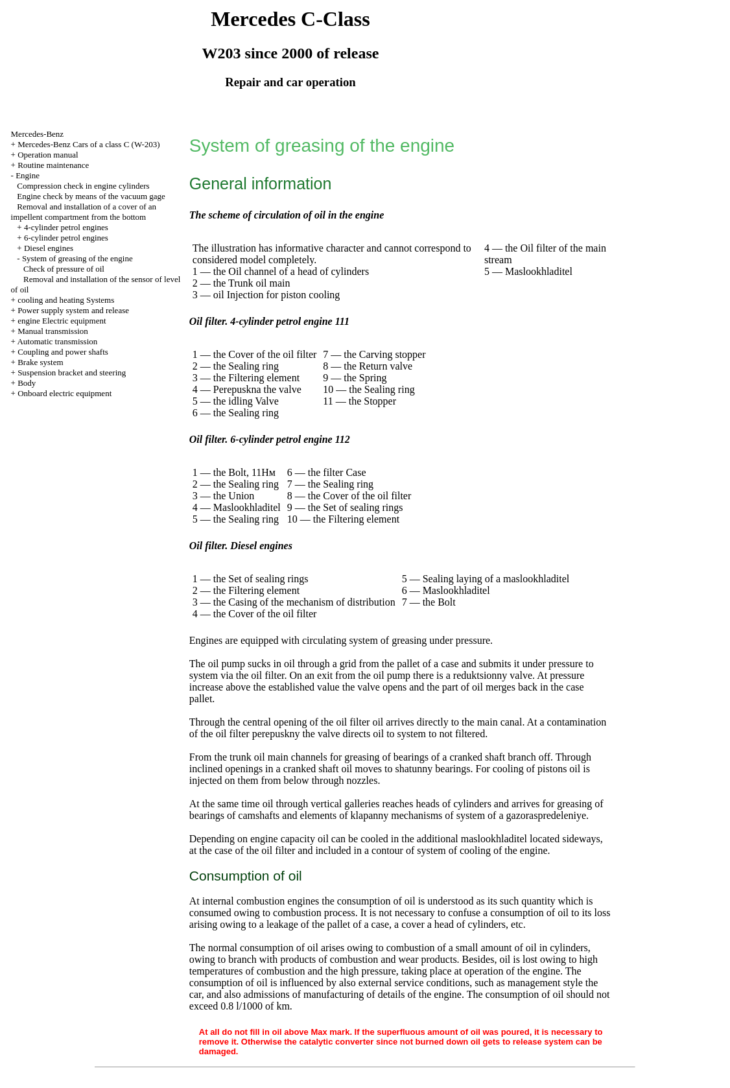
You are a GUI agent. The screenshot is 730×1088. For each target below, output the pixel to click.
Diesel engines (48, 248)
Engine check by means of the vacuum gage (91, 196)
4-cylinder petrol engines (66, 227)
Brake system (40, 362)
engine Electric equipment (62, 320)
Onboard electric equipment (65, 393)
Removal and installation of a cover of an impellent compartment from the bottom (84, 212)
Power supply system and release (73, 310)
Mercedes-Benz (37, 134)
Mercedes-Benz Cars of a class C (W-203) (88, 144)
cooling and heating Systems (66, 300)
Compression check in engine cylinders (83, 186)
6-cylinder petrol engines (66, 237)
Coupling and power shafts (63, 352)
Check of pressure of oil (63, 269)
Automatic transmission (57, 341)
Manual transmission (53, 331)
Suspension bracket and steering (72, 372)
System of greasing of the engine (77, 258)
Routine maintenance (53, 165)
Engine (28, 175)
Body (27, 383)
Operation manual (48, 155)
